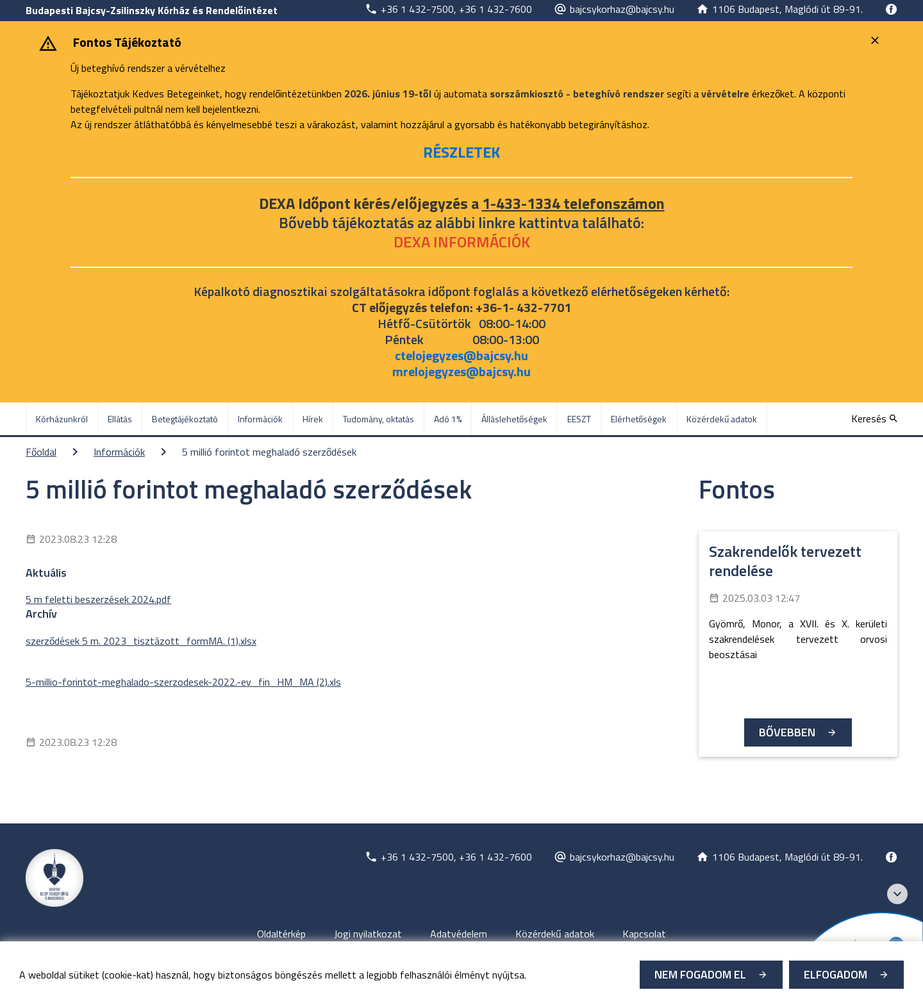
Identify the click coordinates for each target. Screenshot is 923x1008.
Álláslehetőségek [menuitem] (514, 419)
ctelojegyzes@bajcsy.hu (461, 355)
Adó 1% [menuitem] (448, 419)
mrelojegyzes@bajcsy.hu (461, 371)
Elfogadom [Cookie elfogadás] (835, 974)
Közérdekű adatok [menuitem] (721, 419)
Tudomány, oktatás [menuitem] (378, 419)
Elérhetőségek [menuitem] (639, 419)
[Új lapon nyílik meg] (448, 9)
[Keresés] (874, 418)
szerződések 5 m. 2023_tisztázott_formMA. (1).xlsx (141, 641)
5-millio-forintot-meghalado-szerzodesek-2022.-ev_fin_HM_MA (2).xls (183, 682)
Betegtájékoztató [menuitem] (185, 419)
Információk (119, 451)
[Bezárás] (877, 40)
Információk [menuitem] (260, 419)
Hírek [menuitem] (313, 419)
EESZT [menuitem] (579, 419)
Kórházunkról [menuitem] (62, 419)
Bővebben (787, 732)
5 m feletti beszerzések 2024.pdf (98, 599)
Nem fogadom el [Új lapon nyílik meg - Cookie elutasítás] (700, 974)
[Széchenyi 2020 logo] (897, 894)
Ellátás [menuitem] (120, 419)
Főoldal (41, 451)
